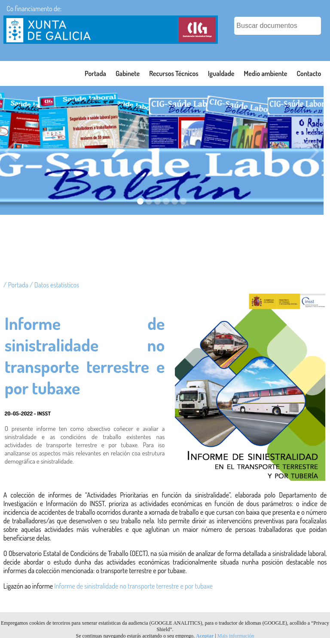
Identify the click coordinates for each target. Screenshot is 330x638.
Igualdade (221, 73)
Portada (95, 73)
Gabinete (128, 73)
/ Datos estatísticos (54, 285)
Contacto (308, 73)
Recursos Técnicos (174, 73)
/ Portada (16, 285)
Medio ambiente (265, 73)
